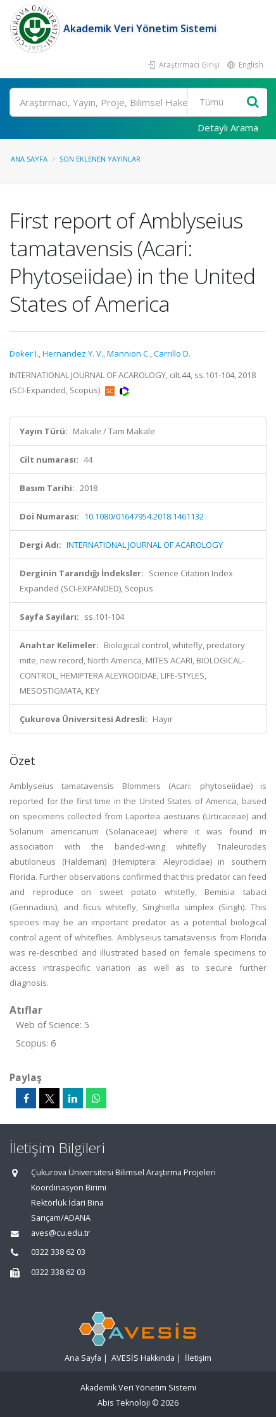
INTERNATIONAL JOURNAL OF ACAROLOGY (144, 544)
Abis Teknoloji (123, 1402)
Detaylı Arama (228, 127)
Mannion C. (128, 353)
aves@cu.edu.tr (60, 1233)
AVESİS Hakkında (143, 1358)
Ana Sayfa (29, 158)
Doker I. (24, 353)
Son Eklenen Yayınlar (100, 158)
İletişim (198, 1358)
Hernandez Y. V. (72, 353)
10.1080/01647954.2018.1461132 (144, 516)
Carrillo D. (172, 353)
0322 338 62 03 (58, 1252)
